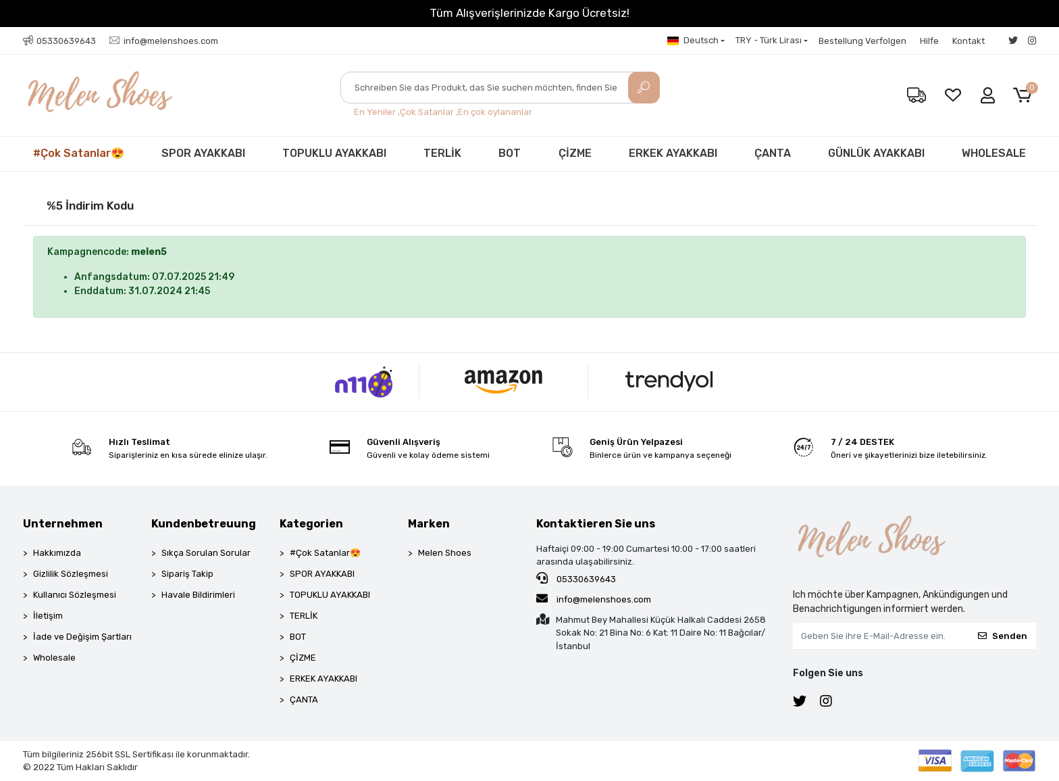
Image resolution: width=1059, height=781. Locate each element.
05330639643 (576, 578)
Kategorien (311, 523)
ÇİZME (575, 153)
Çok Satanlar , (429, 112)
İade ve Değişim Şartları (82, 637)
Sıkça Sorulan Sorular (206, 553)
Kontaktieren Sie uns (595, 523)
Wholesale (54, 658)
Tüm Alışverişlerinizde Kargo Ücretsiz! (529, 13)
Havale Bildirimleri (198, 595)
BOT (509, 153)
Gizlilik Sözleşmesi (70, 574)
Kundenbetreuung (203, 523)
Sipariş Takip (187, 574)
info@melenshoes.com (593, 598)
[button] (1025, 95)
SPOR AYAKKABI (203, 153)
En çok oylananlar (495, 112)
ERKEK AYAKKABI (673, 153)
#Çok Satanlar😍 (78, 153)
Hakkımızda (57, 553)
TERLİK (442, 153)
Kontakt (968, 41)
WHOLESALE (994, 153)
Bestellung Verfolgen (862, 41)
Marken (429, 523)
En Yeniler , (377, 112)
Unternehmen (63, 523)
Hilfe (929, 41)
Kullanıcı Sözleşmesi (74, 595)
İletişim (48, 616)
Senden (1002, 636)
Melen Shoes (444, 553)
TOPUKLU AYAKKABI (334, 153)
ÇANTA (772, 153)
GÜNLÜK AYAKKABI (876, 153)
